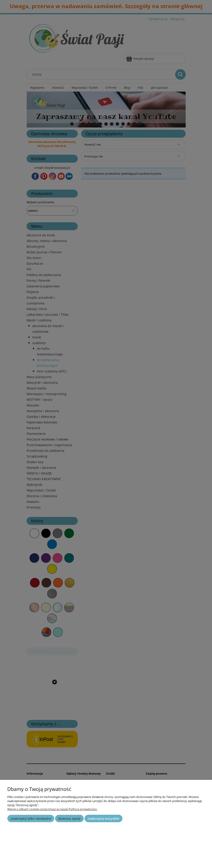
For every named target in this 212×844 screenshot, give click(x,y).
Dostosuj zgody (69, 818)
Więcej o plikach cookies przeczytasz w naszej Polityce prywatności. (52, 809)
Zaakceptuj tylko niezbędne (30, 818)
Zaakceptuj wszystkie (103, 818)
